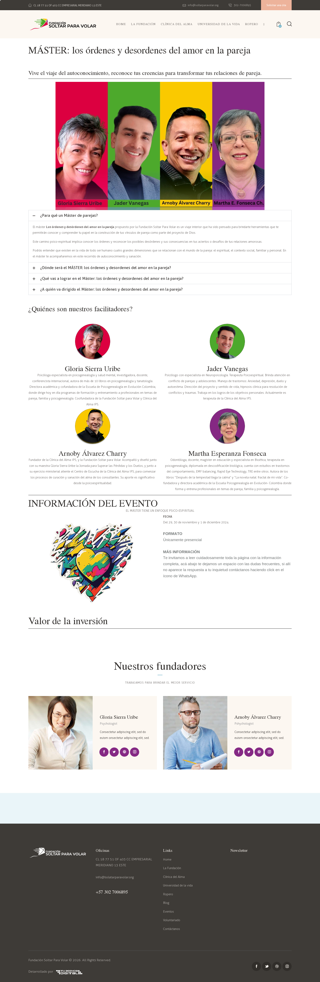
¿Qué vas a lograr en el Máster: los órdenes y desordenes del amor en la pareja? (111, 278)
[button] (160, 215)
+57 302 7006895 (112, 891)
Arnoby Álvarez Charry (257, 717)
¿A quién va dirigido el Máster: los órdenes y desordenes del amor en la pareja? (111, 289)
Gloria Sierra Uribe (119, 717)
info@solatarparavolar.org (115, 877)
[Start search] (289, 24)
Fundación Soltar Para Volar (48, 960)
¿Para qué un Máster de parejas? (69, 215)
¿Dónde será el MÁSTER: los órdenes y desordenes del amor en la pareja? (105, 267)
